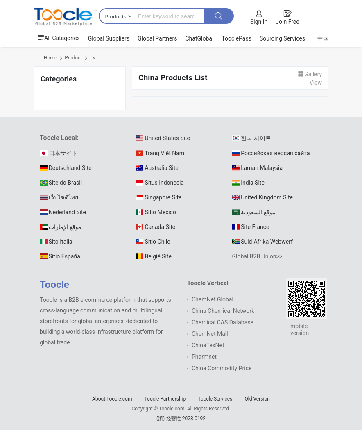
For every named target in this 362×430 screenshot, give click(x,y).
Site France (250, 227)
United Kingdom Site (262, 197)
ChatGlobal (199, 38)
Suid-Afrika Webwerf (262, 241)
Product (73, 58)
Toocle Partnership (165, 399)
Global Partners (157, 38)
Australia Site (157, 168)
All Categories (59, 38)
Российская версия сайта (271, 153)
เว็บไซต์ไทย (59, 197)
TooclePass (236, 38)
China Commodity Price (221, 368)
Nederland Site (63, 212)
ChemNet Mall (210, 333)
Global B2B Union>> (257, 256)
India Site (248, 182)
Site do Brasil (61, 182)
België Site (154, 256)
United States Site (163, 138)
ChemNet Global (212, 299)
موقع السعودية (254, 212)
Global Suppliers (108, 38)
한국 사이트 (251, 138)
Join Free (287, 22)
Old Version (257, 399)
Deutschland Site (66, 168)
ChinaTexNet (208, 345)
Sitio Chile (153, 241)
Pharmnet (204, 356)
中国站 (326, 38)
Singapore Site (159, 197)
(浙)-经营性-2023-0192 (181, 418)
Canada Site (155, 227)
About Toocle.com (112, 399)
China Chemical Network (223, 311)
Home (50, 58)
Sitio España (60, 256)
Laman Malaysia (257, 168)
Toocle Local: (59, 138)
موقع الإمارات (60, 227)
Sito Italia (56, 241)
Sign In (258, 22)
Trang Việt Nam (160, 153)
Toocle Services (215, 399)
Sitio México (156, 212)
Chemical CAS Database (222, 322)
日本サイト (58, 153)
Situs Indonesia (160, 182)
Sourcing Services (282, 38)
